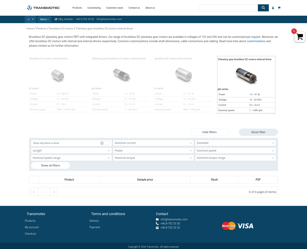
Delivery (95, 220)
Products (41, 28)
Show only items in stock (46, 143)
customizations (256, 41)
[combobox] (153, 143)
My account (33, 227)
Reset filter (258, 132)
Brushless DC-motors (61, 28)
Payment (95, 227)
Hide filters (209, 132)
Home (30, 28)
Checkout (31, 233)
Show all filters (50, 165)
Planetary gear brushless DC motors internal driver (104, 28)
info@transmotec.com (109, 19)
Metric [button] (43, 19)
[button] (30, 19)
